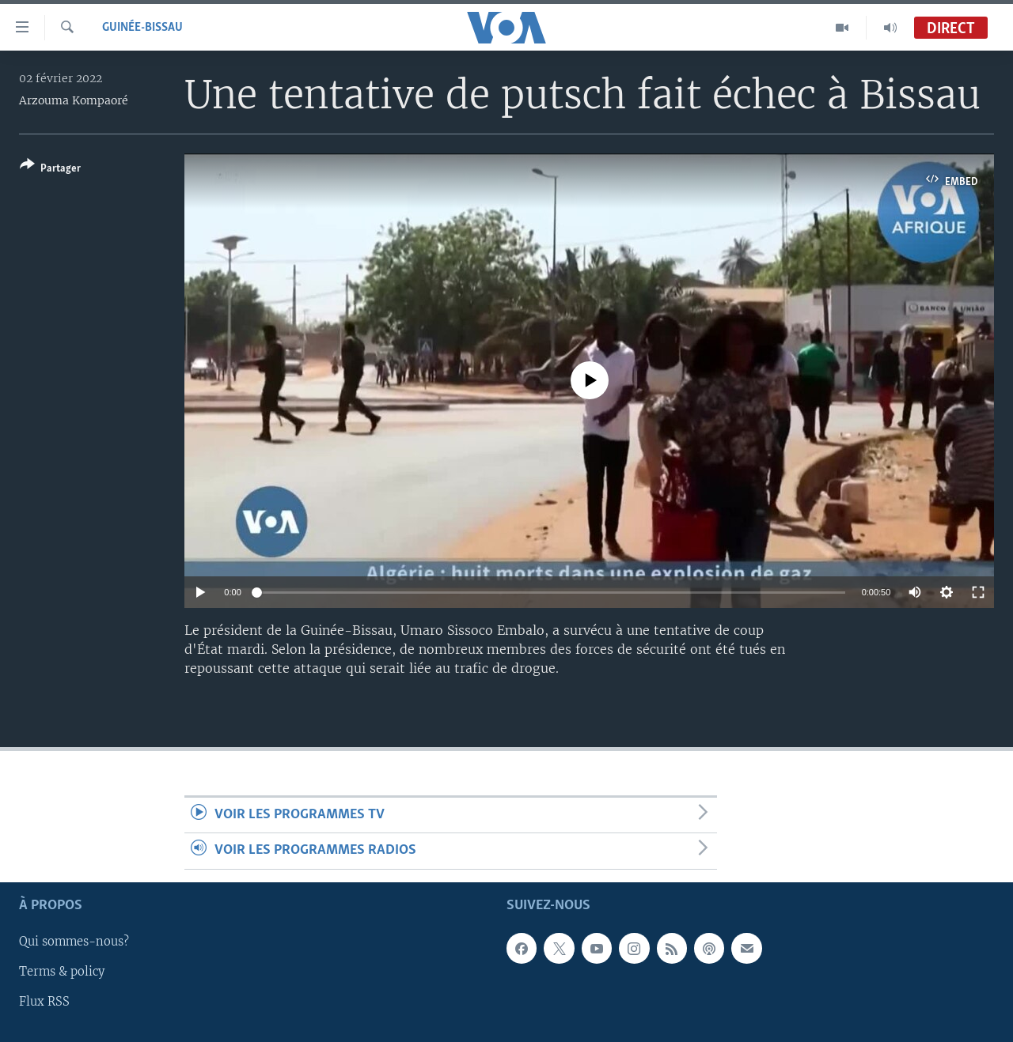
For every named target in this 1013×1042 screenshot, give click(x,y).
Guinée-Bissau (142, 27)
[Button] (50, 169)
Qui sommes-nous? (74, 941)
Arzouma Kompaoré (73, 100)
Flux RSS (44, 1002)
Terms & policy (61, 972)
